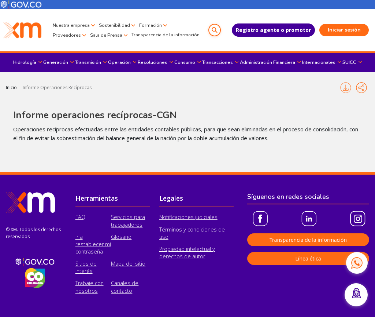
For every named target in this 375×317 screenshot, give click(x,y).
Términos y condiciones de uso (192, 233)
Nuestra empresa (71, 25)
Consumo (184, 62)
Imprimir (345, 87)
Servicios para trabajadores (128, 221)
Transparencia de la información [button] (308, 239)
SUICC (349, 62)
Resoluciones (152, 62)
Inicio (11, 87)
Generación (55, 62)
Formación (150, 25)
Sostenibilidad (114, 25)
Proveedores (67, 35)
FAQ (80, 217)
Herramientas (96, 198)
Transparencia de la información (165, 35)
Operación (119, 62)
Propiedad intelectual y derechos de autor (187, 252)
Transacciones (217, 62)
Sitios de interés (86, 267)
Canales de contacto (124, 287)
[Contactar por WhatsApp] (357, 263)
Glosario (121, 236)
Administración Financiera (267, 62)
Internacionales (318, 62)
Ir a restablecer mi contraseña (93, 244)
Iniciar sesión (344, 29)
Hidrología (24, 62)
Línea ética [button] (308, 258)
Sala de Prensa (106, 35)
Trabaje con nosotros (89, 287)
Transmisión (88, 62)
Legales (171, 198)
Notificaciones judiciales (188, 217)
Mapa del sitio (128, 263)
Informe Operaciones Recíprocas (57, 87)
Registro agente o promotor (273, 29)
